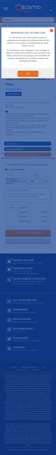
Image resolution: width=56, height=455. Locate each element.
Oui (28, 73)
